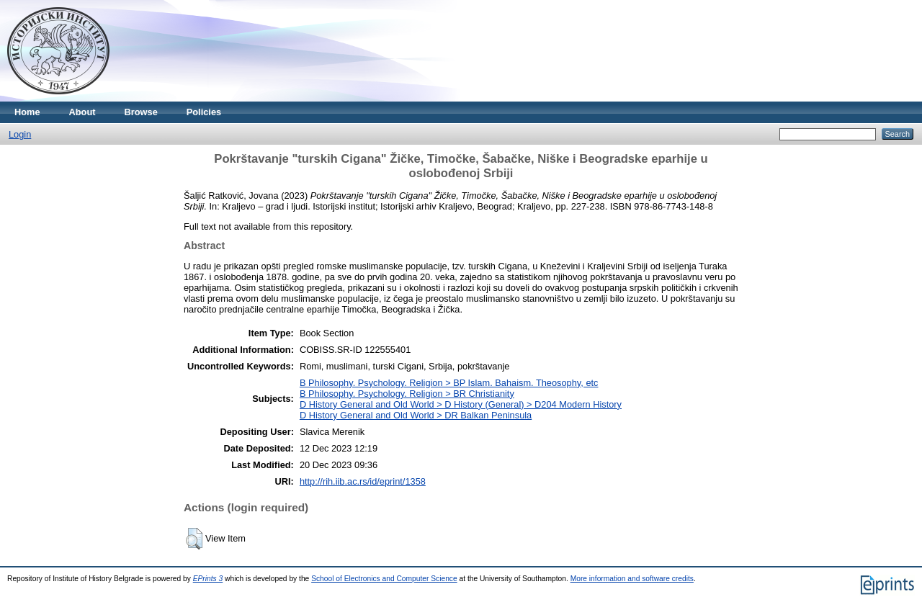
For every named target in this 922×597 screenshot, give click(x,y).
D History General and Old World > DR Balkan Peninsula (416, 415)
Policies (204, 112)
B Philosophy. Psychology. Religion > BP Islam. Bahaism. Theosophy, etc (449, 382)
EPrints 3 (208, 579)
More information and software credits (632, 579)
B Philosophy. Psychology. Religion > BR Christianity (407, 393)
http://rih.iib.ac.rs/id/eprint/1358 (363, 481)
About (82, 112)
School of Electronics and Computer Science (384, 579)
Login (20, 134)
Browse (141, 112)
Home (27, 112)
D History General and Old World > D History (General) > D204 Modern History (461, 404)
